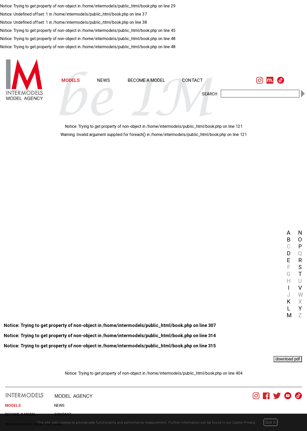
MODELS (70, 80)
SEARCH (209, 94)
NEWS (103, 80)
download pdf (288, 359)
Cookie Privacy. (245, 422)
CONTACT (192, 80)
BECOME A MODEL (146, 80)
